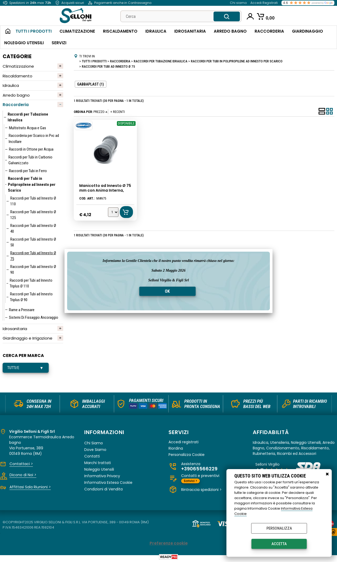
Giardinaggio (307, 31)
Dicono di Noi (22, 475)
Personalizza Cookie (186, 454)
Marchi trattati (97, 462)
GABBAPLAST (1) (90, 84)
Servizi (59, 43)
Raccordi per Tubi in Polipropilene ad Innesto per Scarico (32, 184)
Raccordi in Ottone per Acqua (31, 149)
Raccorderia (269, 31)
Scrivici (190, 481)
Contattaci (21, 463)
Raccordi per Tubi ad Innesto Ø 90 (33, 269)
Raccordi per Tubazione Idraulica (28, 117)
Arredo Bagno (230, 31)
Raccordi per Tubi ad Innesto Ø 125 (33, 215)
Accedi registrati (183, 442)
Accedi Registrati (264, 3)
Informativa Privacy (102, 476)
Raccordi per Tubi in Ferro (28, 170)
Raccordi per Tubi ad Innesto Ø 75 (33, 256)
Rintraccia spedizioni (201, 489)
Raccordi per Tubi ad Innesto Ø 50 (33, 242)
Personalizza (279, 528)
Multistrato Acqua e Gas (27, 128)
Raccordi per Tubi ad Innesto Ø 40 (33, 228)
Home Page (6, 31)
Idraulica (155, 31)
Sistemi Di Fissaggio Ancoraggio (33, 317)
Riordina (175, 448)
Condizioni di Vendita (103, 489)
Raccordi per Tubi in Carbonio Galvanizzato (30, 160)
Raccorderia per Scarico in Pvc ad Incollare (34, 138)
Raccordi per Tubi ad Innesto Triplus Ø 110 (31, 283)
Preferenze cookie (169, 543)
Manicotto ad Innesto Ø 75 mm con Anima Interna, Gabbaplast (105, 190)
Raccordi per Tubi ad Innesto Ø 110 (33, 201)
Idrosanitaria (190, 31)
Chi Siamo (93, 443)
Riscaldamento (120, 31)
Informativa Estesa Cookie (108, 482)
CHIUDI (327, 474)
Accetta (279, 543)
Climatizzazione (77, 31)
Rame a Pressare (21, 309)
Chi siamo (238, 3)
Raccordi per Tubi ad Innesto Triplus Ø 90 (31, 297)
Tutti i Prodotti (34, 31)
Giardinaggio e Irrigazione (27, 338)
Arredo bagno (16, 95)
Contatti (92, 456)
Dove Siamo (95, 449)
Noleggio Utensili (24, 43)
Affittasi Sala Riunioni (30, 487)
